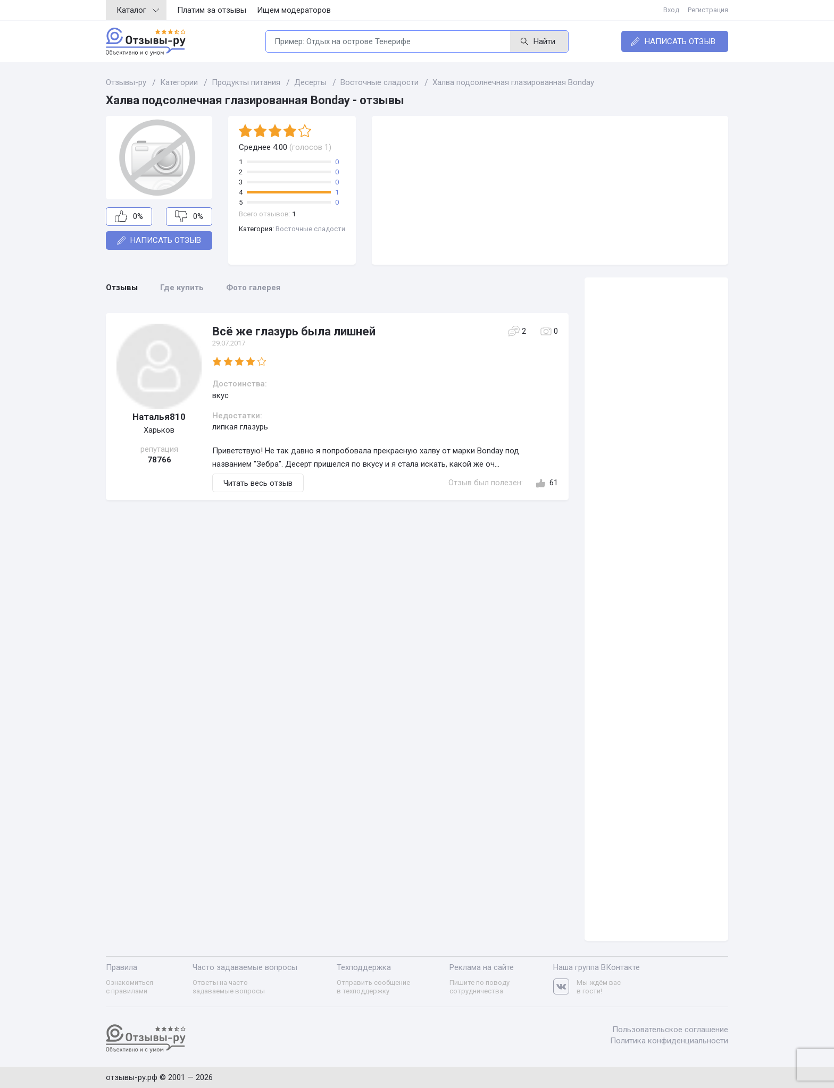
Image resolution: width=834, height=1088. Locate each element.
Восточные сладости (310, 229)
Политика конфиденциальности (669, 1040)
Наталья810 (159, 416)
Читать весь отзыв (258, 483)
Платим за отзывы (211, 10)
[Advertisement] (550, 190)
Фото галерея (253, 287)
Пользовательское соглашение (670, 1029)
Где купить (182, 287)
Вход (671, 10)
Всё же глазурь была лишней (294, 331)
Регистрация (708, 10)
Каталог (137, 10)
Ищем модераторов (294, 10)
